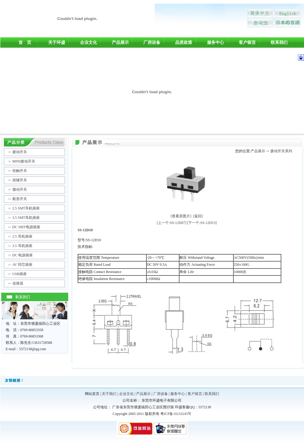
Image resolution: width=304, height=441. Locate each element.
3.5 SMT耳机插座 (26, 218)
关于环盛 (56, 42)
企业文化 (88, 42)
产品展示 (120, 42)
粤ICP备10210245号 (176, 414)
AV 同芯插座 (22, 264)
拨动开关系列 (281, 151)
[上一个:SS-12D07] (171, 223)
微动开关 (19, 189)
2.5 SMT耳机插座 (26, 208)
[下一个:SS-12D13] (202, 223)
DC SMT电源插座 (26, 227)
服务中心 (215, 42)
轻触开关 (19, 171)
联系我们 (279, 42)
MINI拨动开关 (23, 161)
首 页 (24, 42)
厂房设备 (151, 42)
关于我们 (109, 394)
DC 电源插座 (22, 255)
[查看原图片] (181, 216)
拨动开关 (19, 152)
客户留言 (247, 42)
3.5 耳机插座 (22, 246)
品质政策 (183, 42)
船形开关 (19, 199)
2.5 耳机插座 (22, 236)
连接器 (17, 283)
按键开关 (19, 180)
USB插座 (19, 274)
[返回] (198, 216)
